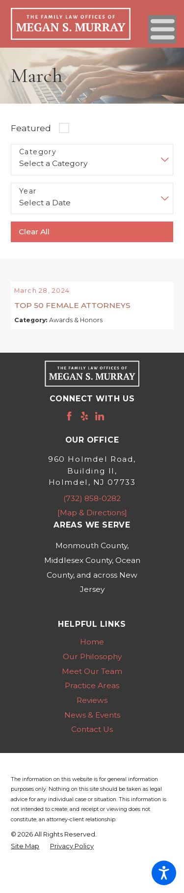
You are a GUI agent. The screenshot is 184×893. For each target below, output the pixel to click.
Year (28, 191)
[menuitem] (92, 653)
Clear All (34, 231)
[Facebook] (69, 427)
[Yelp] (84, 427)
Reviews (92, 711)
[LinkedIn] (99, 427)
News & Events (92, 726)
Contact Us (92, 740)
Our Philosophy (92, 667)
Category (37, 152)
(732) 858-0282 (92, 509)
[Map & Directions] (92, 524)
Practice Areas (92, 696)
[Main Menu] (162, 29)
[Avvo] (114, 427)
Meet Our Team (92, 682)
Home (92, 653)
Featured (31, 128)
